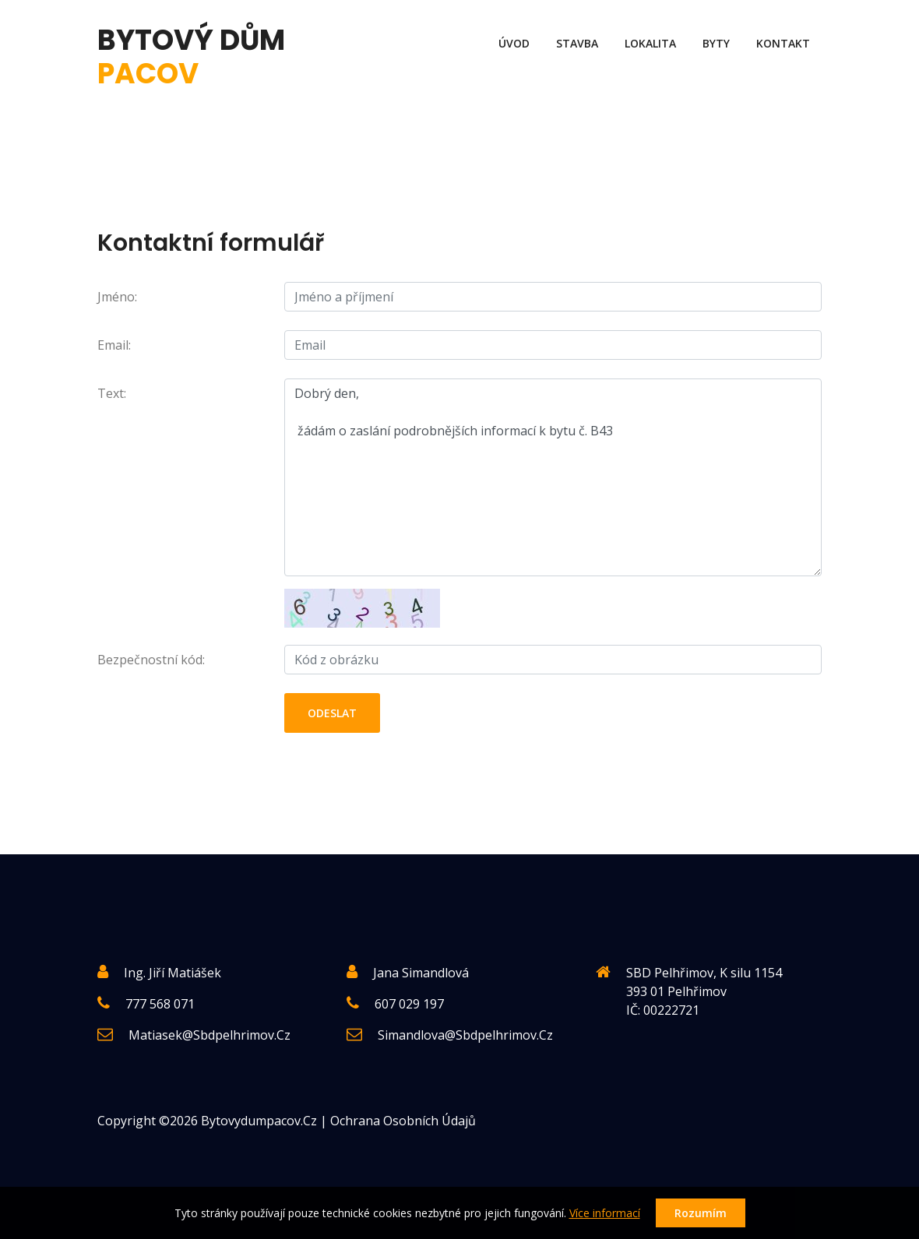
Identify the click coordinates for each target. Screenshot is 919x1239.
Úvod (514, 43)
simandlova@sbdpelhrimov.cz (465, 1035)
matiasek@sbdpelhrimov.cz (209, 1035)
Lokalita (650, 43)
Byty (716, 43)
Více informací (604, 1213)
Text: (111, 393)
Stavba (577, 43)
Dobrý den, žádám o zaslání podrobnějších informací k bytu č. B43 (553, 477)
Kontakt (783, 43)
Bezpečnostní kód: (151, 659)
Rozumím (700, 1213)
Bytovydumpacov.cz (259, 1120)
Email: (114, 345)
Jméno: (117, 296)
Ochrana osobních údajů (403, 1120)
